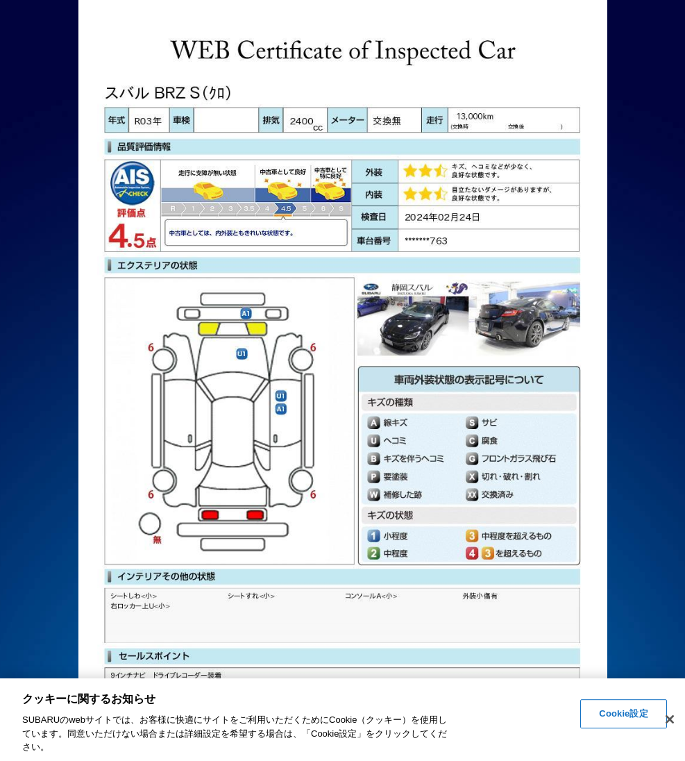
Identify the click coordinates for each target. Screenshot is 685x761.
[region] (342, 719)
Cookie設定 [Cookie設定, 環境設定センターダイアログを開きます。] (623, 714)
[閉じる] (669, 719)
